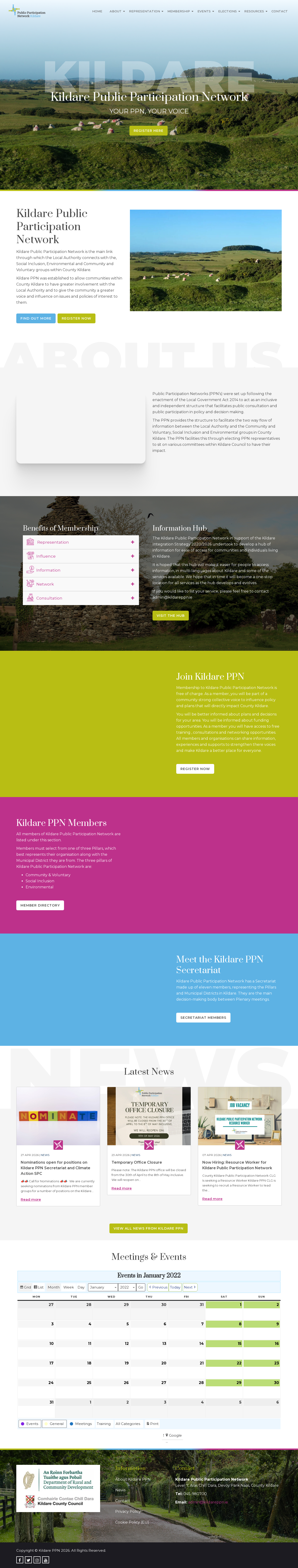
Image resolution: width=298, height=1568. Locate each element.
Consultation (44, 597)
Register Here (148, 131)
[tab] (81, 542)
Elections (227, 11)
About (116, 11)
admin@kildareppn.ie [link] (208, 1502)
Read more (31, 1199)
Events (204, 11)
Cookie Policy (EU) (132, 1522)
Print (152, 1424)
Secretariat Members (203, 1018)
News (45, 1155)
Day (81, 1287)
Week (68, 1287)
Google (173, 1436)
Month (54, 1287)
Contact (279, 11)
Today (175, 1287)
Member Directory (40, 905)
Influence (41, 555)
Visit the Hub (171, 616)
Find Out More (35, 318)
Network (40, 583)
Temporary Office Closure (137, 1162)
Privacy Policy (128, 1511)
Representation (144, 11)
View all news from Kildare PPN (148, 1228)
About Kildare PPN (133, 1479)
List (39, 1288)
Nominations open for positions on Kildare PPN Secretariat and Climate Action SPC (55, 1168)
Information (44, 569)
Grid (25, 1288)
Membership (178, 11)
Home (97, 11)
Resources (254, 11)
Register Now (76, 318)
